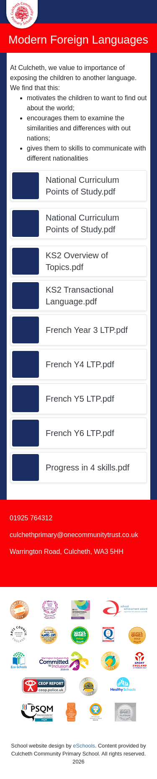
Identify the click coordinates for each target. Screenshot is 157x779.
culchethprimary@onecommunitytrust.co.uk (74, 534)
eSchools (84, 746)
